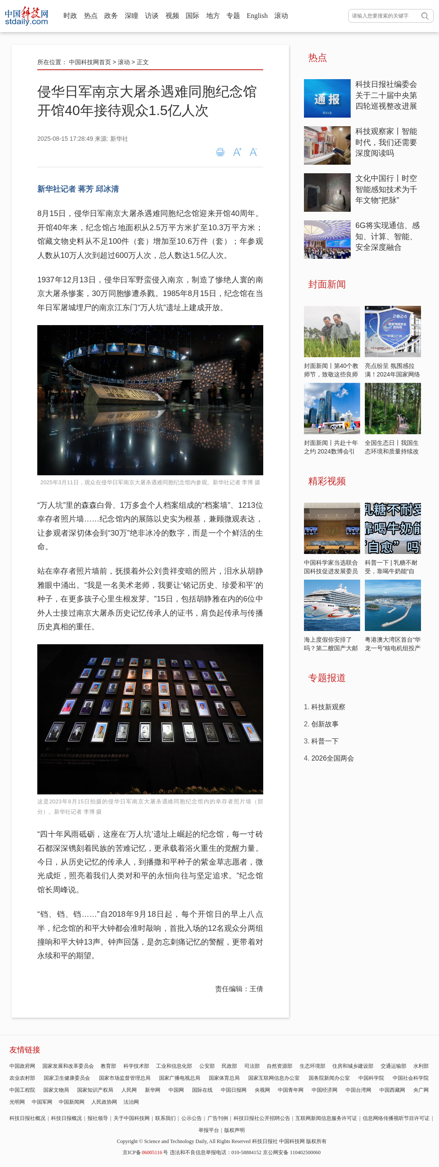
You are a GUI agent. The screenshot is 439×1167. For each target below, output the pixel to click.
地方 (213, 15)
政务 (111, 15)
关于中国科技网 (132, 1118)
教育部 (108, 1066)
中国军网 (42, 1102)
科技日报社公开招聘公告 (262, 1118)
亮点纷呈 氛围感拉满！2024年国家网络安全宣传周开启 (392, 374)
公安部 (207, 1066)
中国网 (176, 1090)
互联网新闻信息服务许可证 (326, 1118)
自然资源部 (279, 1066)
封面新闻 (327, 284)
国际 (192, 15)
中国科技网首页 (90, 62)
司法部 (252, 1066)
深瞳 (131, 15)
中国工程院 (22, 1090)
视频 (172, 15)
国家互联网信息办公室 (274, 1078)
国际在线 (202, 1090)
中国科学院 (371, 1078)
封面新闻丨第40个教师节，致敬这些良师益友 (331, 374)
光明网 (17, 1102)
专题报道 (327, 677)
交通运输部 (393, 1066)
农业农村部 (22, 1078)
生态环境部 (312, 1066)
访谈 (152, 15)
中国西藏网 (392, 1090)
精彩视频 (327, 481)
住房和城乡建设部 (352, 1066)
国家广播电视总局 (179, 1078)
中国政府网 (22, 1066)
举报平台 (208, 1130)
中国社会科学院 (411, 1078)
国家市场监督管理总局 (124, 1078)
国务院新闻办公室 (329, 1078)
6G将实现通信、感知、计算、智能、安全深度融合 (387, 236)
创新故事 (325, 724)
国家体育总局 (224, 1078)
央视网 (262, 1090)
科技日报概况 (66, 1118)
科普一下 (325, 741)
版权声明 (234, 1130)
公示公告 (191, 1118)
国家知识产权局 (95, 1090)
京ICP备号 (145, 1152)
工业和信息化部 (174, 1066)
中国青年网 (291, 1090)
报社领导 (97, 1118)
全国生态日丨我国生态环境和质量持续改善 (392, 451)
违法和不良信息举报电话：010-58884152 (216, 1152)
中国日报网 (234, 1090)
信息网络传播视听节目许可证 (396, 1118)
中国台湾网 (358, 1090)
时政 (70, 15)
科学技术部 (136, 1066)
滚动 (281, 15)
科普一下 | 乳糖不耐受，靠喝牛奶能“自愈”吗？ (391, 571)
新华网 (152, 1090)
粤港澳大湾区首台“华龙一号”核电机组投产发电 (393, 648)
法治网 (131, 1102)
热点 (91, 15)
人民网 (129, 1090)
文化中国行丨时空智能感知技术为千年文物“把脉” (386, 189)
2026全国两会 (332, 758)
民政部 (229, 1066)
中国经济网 (324, 1090)
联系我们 (165, 1118)
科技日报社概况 (27, 1118)
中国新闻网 (71, 1102)
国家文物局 (56, 1090)
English (257, 15)
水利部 (421, 1066)
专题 (233, 15)
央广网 (421, 1090)
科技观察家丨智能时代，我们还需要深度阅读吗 (386, 142)
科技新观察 (328, 707)
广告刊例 (217, 1118)
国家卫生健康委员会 (67, 1078)
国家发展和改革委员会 (68, 1066)
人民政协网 (104, 1102)
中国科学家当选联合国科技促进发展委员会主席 (331, 571)
